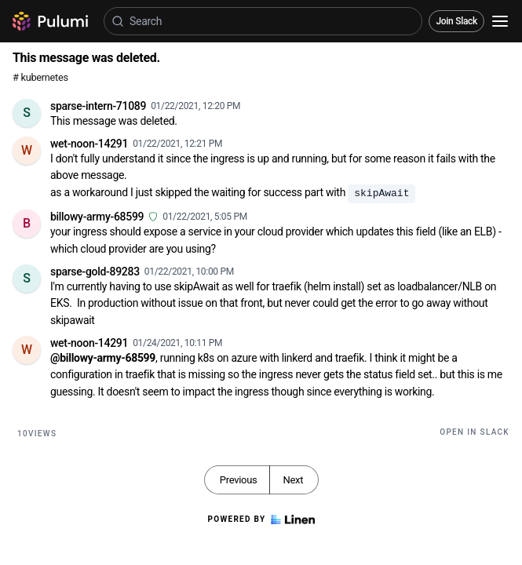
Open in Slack (474, 432)
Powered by (260, 519)
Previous (238, 480)
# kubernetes (40, 77)
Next (293, 480)
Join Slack (456, 21)
